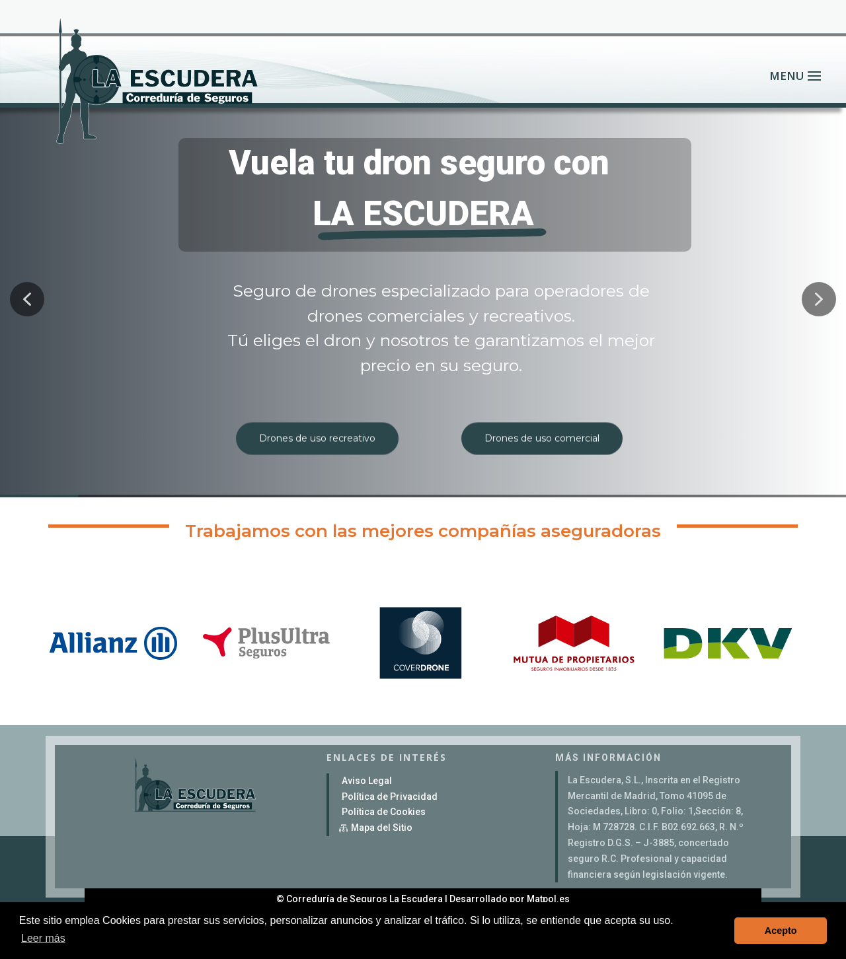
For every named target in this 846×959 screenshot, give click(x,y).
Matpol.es (548, 899)
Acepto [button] (781, 930)
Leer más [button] (43, 938)
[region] (423, 299)
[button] (27, 299)
